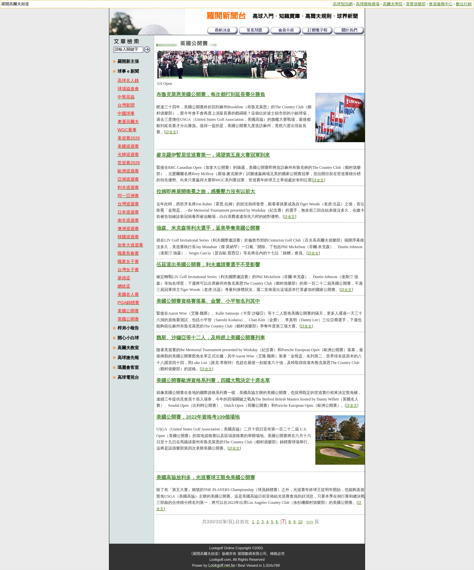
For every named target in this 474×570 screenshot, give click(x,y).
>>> (309, 522)
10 (300, 522)
